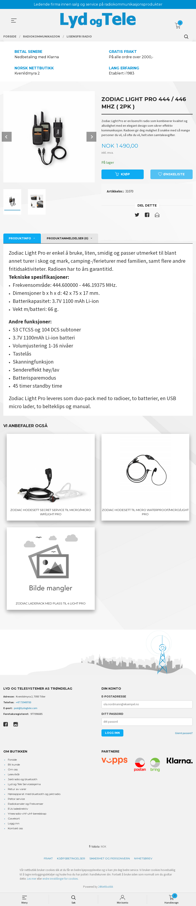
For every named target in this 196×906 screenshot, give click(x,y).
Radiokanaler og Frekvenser (25, 804)
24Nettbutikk (105, 887)
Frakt (48, 858)
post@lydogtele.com (25, 708)
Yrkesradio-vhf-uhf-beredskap (27, 813)
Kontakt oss (15, 828)
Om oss (13, 769)
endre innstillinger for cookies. (60, 879)
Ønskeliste (171, 174)
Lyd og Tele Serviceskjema (24, 784)
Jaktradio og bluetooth (22, 779)
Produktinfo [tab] (20, 238)
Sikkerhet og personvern (109, 858)
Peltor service (16, 799)
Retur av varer (17, 789)
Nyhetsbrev (143, 858)
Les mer (31, 879)
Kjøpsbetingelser (71, 858)
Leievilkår (14, 774)
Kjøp (122, 174)
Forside (12, 759)
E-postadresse (113, 696)
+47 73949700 (23, 702)
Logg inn (13, 823)
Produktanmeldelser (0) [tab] (67, 238)
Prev (7, 137)
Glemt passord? (184, 733)
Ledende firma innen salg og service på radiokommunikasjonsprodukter (98, 4)
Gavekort (14, 818)
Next (91, 137)
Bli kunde (14, 764)
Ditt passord (112, 714)
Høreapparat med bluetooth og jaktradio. (34, 794)
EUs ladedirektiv (18, 809)
